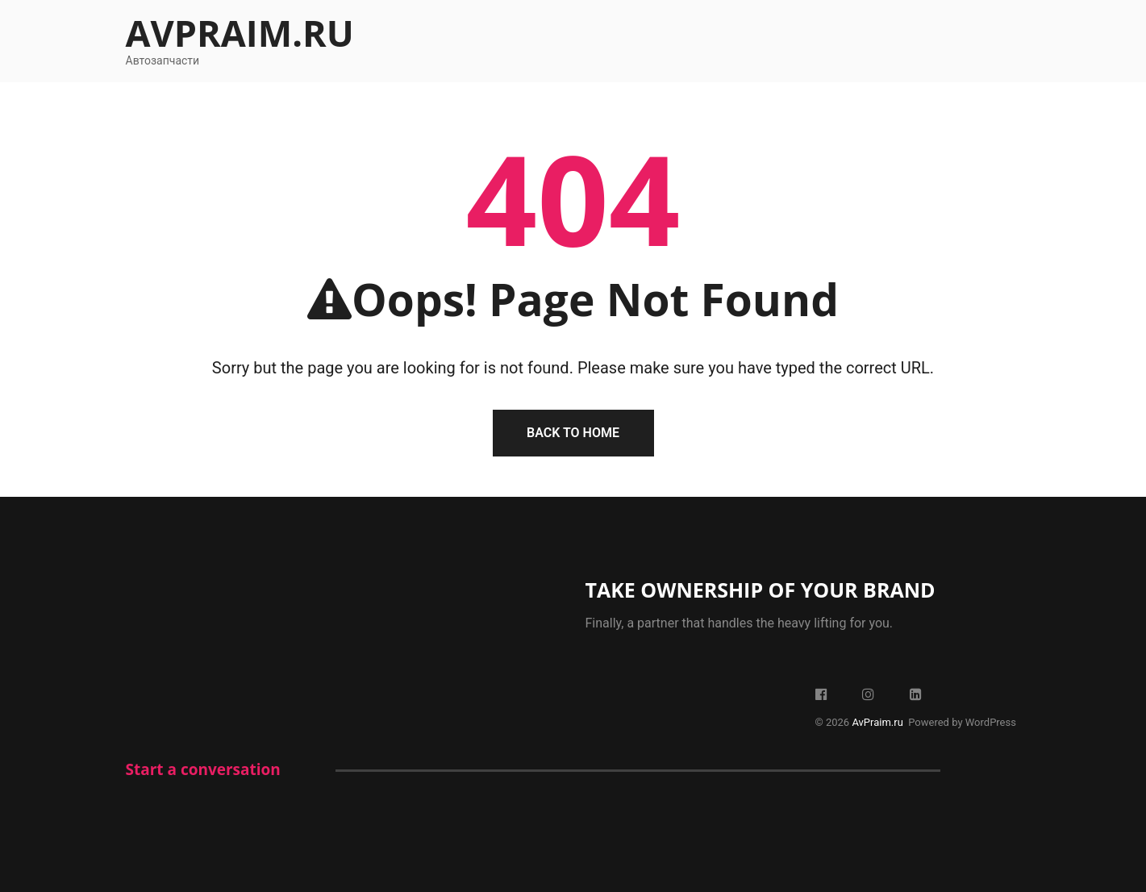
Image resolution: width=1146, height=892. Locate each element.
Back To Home (573, 432)
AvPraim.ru (240, 32)
